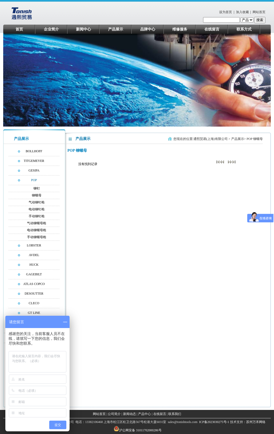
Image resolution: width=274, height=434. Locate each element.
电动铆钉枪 (37, 209)
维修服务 (179, 29)
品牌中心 (147, 29)
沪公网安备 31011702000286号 (140, 430)
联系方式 (244, 29)
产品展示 (115, 29)
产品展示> (239, 139)
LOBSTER (34, 245)
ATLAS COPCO (34, 284)
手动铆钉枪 (37, 216)
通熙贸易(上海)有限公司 (210, 139)
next (264, 81)
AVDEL (34, 255)
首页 (19, 29)
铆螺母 (36, 195)
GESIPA (34, 170)
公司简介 (114, 414)
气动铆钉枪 (37, 202)
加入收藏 (242, 12)
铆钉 (36, 188)
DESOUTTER (34, 293)
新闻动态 (129, 414)
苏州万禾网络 (255, 422)
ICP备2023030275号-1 (213, 422)
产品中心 (144, 414)
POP (34, 180)
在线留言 (211, 29)
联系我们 (174, 414)
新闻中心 (83, 29)
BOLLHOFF (34, 151)
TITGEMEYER (34, 161)
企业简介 (51, 29)
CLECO (34, 303)
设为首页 (225, 12)
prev (17, 81)
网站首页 (259, 12)
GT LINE (34, 313)
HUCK (34, 265)
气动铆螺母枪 (36, 223)
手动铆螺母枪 (36, 237)
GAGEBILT (34, 274)
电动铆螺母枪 (36, 230)
